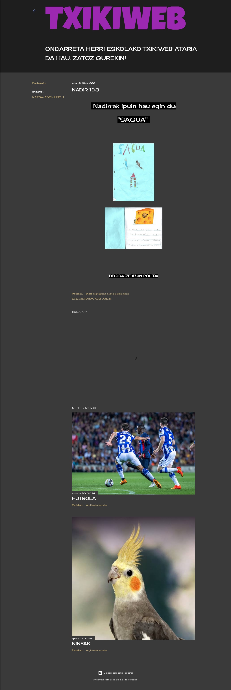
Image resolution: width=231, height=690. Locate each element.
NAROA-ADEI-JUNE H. (48, 97)
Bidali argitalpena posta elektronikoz (107, 293)
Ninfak (81, 643)
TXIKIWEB (115, 22)
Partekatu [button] (38, 83)
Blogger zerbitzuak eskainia (115, 673)
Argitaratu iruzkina (96, 505)
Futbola (84, 498)
